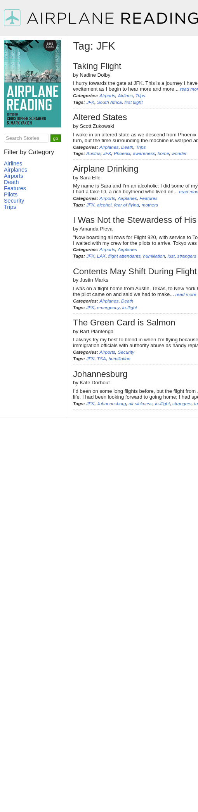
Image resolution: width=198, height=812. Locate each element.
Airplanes (108, 147)
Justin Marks (94, 280)
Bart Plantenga (97, 331)
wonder (179, 153)
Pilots (10, 194)
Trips (140, 95)
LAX (101, 256)
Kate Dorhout (95, 382)
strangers (186, 256)
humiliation (154, 256)
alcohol (104, 205)
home (163, 153)
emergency (108, 307)
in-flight (129, 307)
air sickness (141, 403)
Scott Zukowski (97, 126)
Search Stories (22, 138)
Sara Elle (90, 178)
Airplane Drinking (106, 169)
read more (185, 294)
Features (148, 198)
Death (127, 147)
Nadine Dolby (95, 75)
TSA (101, 358)
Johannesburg (100, 374)
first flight (133, 102)
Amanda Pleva (96, 229)
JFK (90, 102)
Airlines (125, 95)
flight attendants (124, 256)
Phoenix (122, 153)
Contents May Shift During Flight (135, 271)
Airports (107, 95)
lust (171, 256)
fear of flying (126, 205)
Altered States (100, 117)
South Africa (109, 102)
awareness (144, 153)
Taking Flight (97, 66)
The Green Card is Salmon (124, 322)
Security (126, 352)
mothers (150, 205)
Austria (93, 153)
